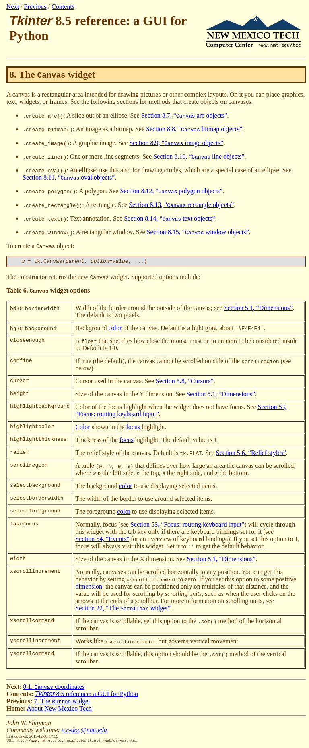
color (115, 329)
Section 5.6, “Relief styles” (251, 453)
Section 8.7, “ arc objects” (184, 115)
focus (133, 428)
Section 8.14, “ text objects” (169, 218)
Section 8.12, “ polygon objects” (171, 191)
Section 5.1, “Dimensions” (258, 309)
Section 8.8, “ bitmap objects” (194, 129)
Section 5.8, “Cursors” (185, 382)
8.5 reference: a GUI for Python (86, 695)
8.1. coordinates (53, 687)
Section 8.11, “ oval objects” (69, 177)
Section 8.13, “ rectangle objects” (181, 204)
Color (82, 428)
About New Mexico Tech (59, 709)
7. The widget (62, 702)
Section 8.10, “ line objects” (198, 156)
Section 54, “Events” (102, 540)
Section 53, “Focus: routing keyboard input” (187, 525)
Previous (35, 6)
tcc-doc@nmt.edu (84, 731)
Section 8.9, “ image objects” (176, 142)
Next (12, 6)
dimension (88, 587)
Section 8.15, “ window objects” (198, 232)
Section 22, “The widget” (123, 609)
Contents (63, 6)
